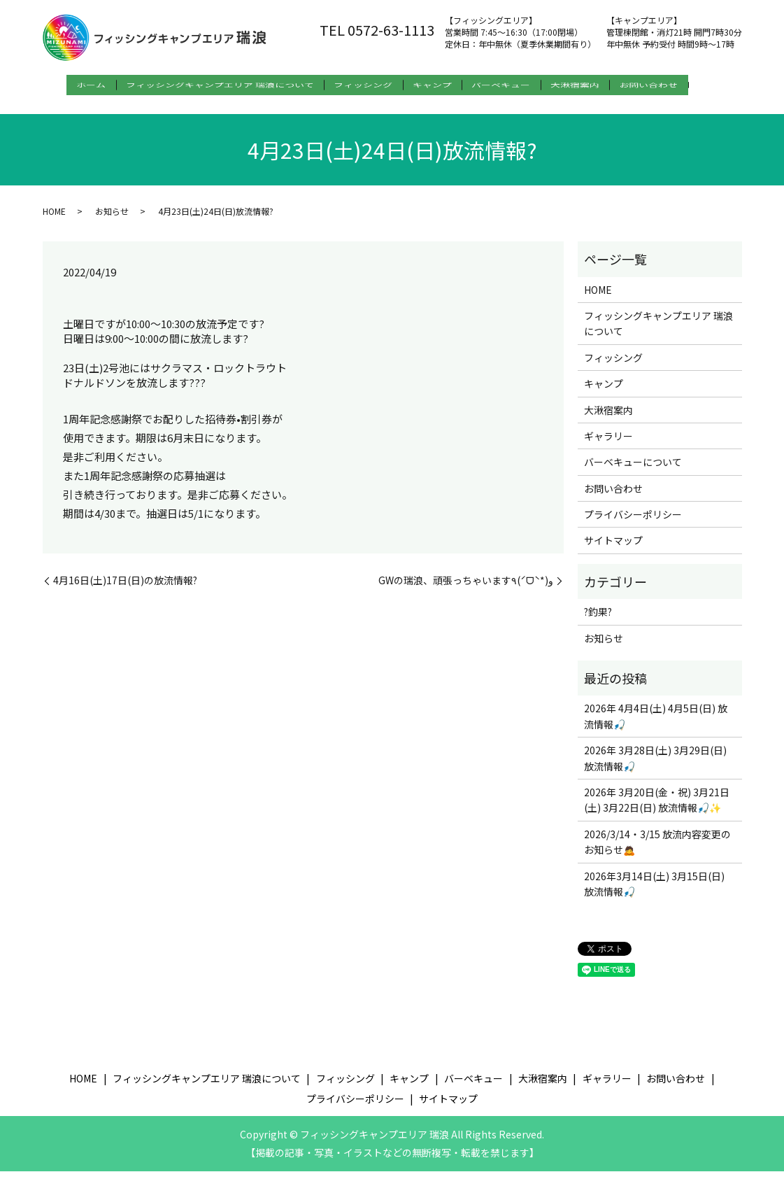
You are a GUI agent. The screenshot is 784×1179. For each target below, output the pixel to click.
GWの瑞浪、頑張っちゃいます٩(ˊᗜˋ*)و (465, 588)
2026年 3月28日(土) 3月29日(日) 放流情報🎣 (655, 765)
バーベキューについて (633, 469)
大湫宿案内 (602, 85)
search (57, 107)
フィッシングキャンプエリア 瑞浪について (210, 85)
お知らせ (112, 218)
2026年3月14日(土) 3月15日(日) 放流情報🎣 (654, 890)
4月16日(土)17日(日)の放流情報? (125, 588)
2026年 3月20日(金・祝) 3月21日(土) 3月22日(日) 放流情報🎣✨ (656, 807)
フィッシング (363, 85)
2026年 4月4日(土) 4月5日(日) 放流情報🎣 (655, 723)
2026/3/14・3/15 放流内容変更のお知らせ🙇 (657, 849)
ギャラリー (608, 444)
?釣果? (598, 619)
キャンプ (441, 85)
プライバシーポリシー (633, 522)
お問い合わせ (686, 85)
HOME (54, 218)
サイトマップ (613, 548)
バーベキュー (519, 85)
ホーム (72, 85)
